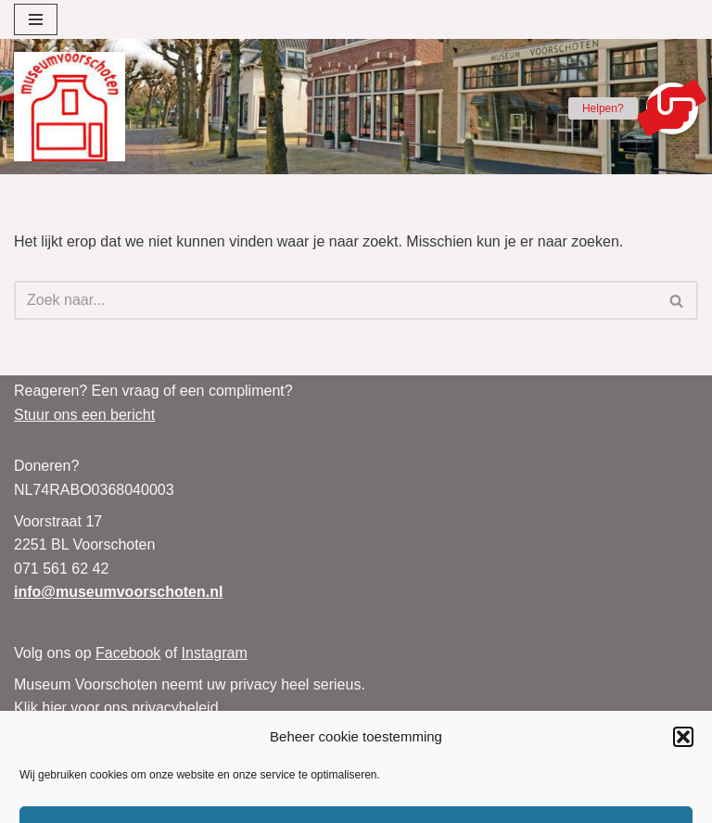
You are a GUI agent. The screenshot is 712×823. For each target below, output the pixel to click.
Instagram (215, 653)
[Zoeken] (335, 300)
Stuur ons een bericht (84, 415)
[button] (672, 108)
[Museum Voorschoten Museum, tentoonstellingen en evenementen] (69, 106)
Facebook (127, 653)
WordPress (594, 803)
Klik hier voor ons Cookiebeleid (116, 732)
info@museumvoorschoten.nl (118, 592)
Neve (516, 803)
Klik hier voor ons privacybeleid (116, 707)
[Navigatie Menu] (35, 19)
